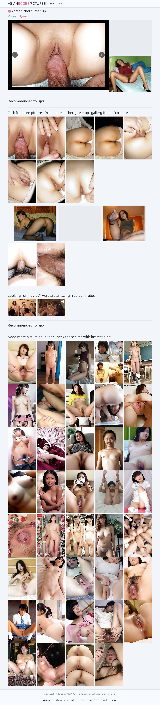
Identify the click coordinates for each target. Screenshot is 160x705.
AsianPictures (27, 3)
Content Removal (65, 700)
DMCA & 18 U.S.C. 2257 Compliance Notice (97, 700)
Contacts (48, 700)
